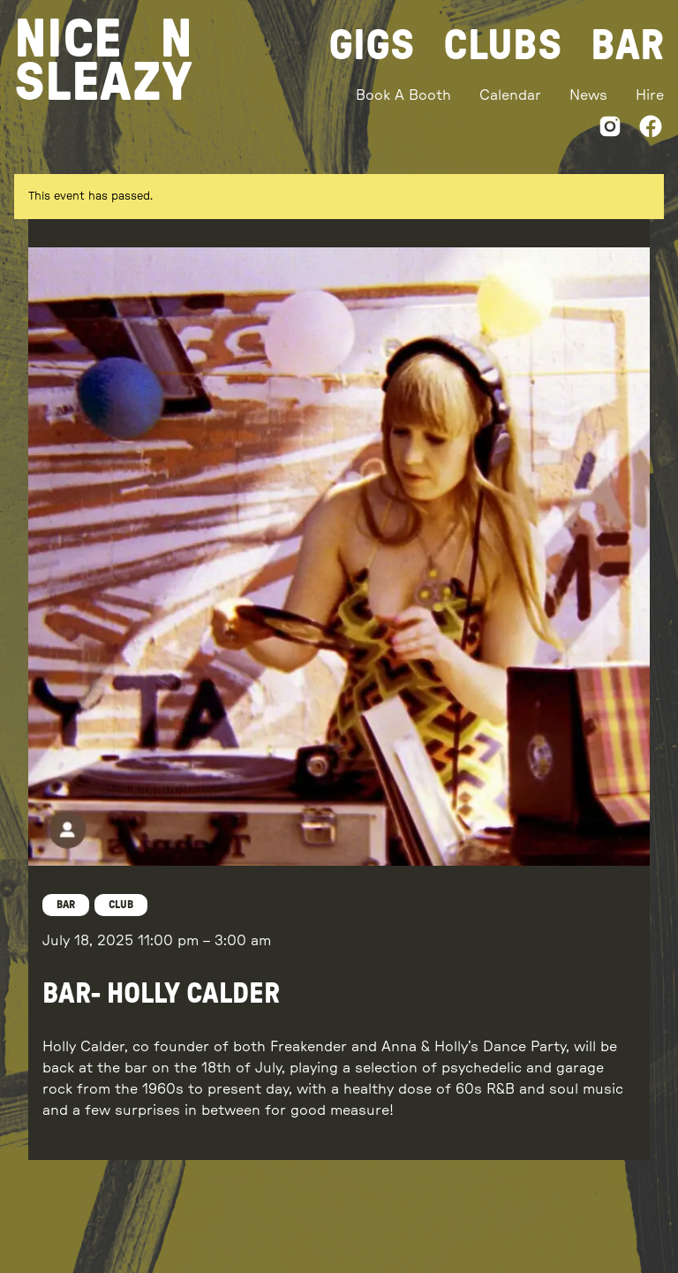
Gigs (371, 46)
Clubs (502, 46)
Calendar (510, 95)
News (588, 95)
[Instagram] (610, 129)
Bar (627, 46)
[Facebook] (650, 129)
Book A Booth (403, 95)
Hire (650, 95)
